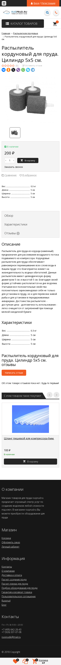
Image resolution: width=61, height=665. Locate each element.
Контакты (7, 566)
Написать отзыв (14, 372)
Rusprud (6, 600)
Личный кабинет (10, 546)
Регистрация (48, 3)
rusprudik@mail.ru (11, 637)
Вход (36, 3)
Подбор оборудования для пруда (19, 587)
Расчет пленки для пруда (15, 583)
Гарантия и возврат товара (17, 592)
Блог (4, 604)
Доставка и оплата (12, 575)
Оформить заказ (11, 542)
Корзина (6, 538)
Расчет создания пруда (14, 579)
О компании (8, 570)
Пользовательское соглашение (19, 596)
